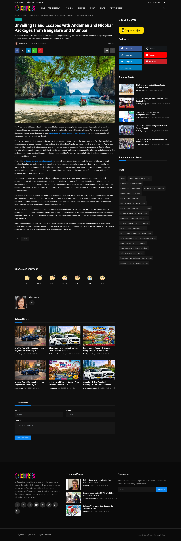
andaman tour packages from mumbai (39, 161)
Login (150, 2)
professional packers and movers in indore (135, 233)
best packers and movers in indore (132, 203)
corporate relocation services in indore (134, 223)
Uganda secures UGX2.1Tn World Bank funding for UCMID (99, 494)
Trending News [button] (55, 8)
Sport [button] (93, 8)
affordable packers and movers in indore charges (138, 238)
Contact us (40, 2)
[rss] (17, 511)
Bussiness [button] (70, 8)
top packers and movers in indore (132, 198)
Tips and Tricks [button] (117, 8)
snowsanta (87, 511)
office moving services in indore (131, 253)
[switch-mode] (165, 2)
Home (43, 8)
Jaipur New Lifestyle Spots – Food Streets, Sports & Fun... (64, 383)
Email (68, 410)
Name (17, 410)
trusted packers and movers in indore (133, 213)
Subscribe (161, 489)
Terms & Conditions (143, 535)
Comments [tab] (23, 402)
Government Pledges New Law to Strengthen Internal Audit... (153, 113)
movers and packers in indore (139, 178)
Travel (23, 15)
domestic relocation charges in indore (133, 248)
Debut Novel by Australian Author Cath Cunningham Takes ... (97, 481)
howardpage (19, 354)
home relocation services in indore (132, 243)
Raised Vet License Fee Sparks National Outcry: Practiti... (151, 127)
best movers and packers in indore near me (136, 258)
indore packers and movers (130, 193)
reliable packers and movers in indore (134, 218)
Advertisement (20, 2)
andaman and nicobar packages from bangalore (68, 133)
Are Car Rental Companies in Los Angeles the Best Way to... (29, 349)
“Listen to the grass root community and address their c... (151, 140)
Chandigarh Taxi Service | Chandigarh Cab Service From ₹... (98, 383)
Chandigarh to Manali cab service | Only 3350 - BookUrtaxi (64, 349)
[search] (164, 8)
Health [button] (103, 8)
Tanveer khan (140, 90)
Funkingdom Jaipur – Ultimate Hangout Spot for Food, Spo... (96, 349)
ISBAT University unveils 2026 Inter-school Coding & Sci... (152, 100)
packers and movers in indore (131, 183)
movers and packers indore (154, 188)
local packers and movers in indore (132, 228)
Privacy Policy (159, 535)
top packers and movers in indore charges (135, 208)
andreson (86, 485)
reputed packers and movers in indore (134, 263)
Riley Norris (34, 297)
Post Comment (23, 438)
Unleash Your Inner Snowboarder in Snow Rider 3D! (98, 507)
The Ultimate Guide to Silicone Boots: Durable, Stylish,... (150, 86)
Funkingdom (87, 354)
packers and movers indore (130, 188)
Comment (19, 420)
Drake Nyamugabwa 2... (144, 104)
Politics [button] (82, 8)
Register (158, 2)
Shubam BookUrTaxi (56, 354)
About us (30, 2)
